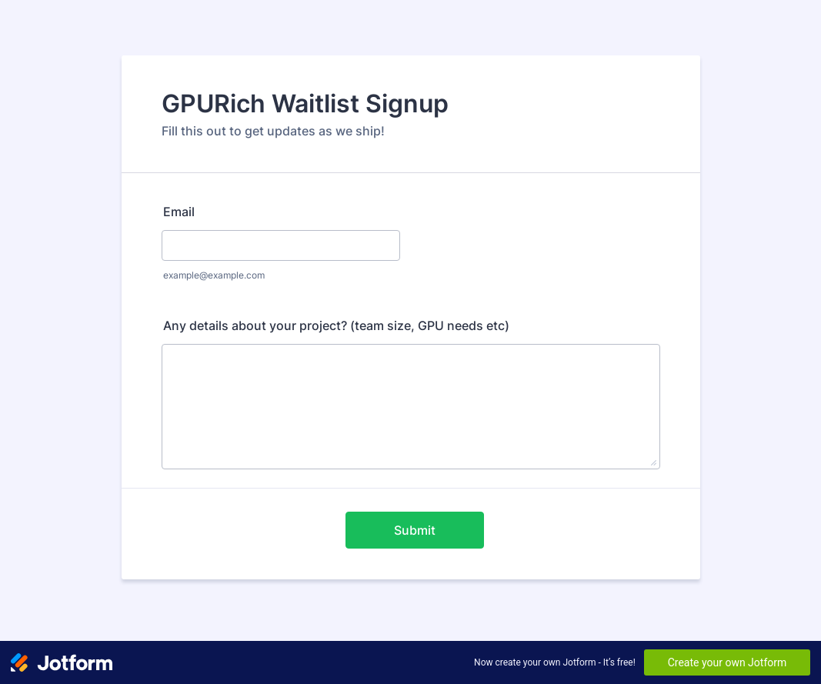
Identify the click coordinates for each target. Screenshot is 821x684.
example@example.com (214, 275)
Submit (415, 530)
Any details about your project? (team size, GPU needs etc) (336, 325)
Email (179, 211)
